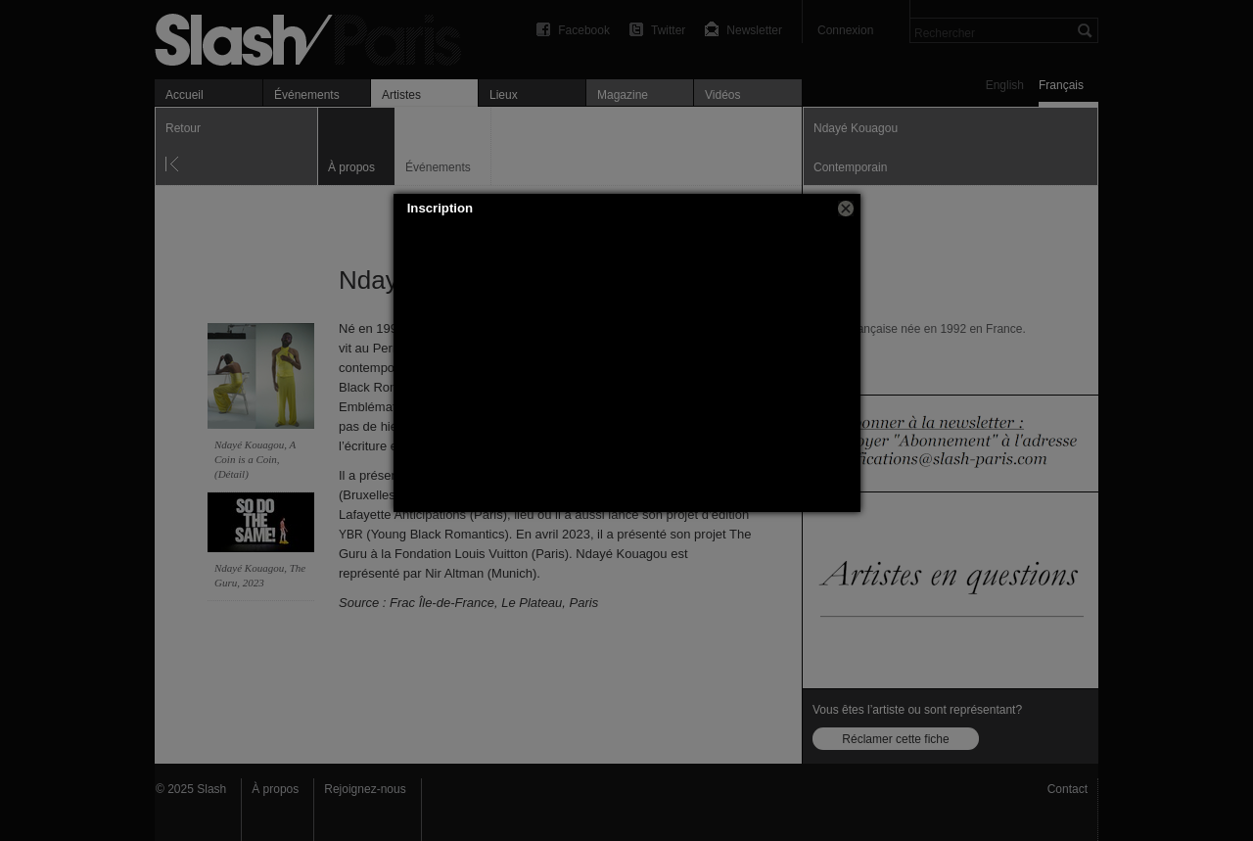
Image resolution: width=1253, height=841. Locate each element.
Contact (1067, 789)
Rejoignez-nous (364, 789)
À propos (275, 789)
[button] (846, 208)
